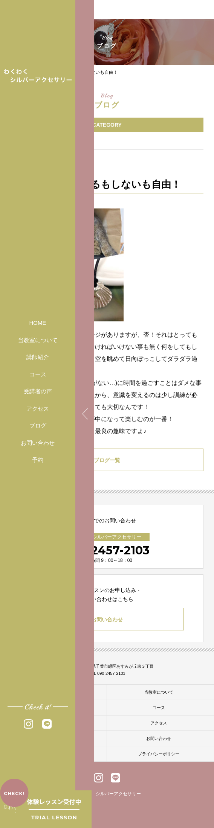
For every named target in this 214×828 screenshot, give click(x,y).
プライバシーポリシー (158, 754)
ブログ (37, 425)
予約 (37, 460)
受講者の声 (38, 391)
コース (37, 374)
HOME (37, 323)
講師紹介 (37, 357)
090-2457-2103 (107, 550)
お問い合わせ (38, 443)
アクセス (37, 408)
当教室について (38, 340)
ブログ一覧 (107, 462)
